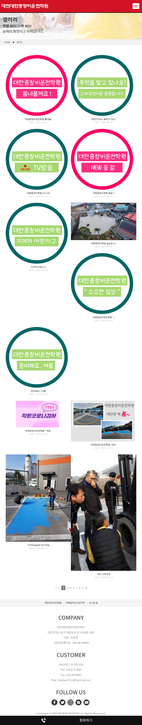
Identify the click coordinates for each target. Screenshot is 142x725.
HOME (7, 42)
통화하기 (85, 720)
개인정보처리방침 (52, 602)
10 (86, 588)
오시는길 (93, 602)
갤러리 (19, 42)
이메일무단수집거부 (75, 602)
